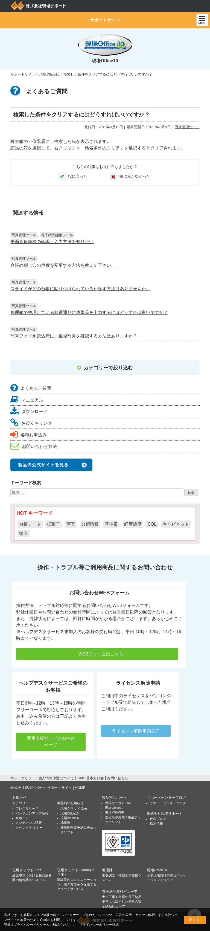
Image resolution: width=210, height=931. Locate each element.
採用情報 (156, 823)
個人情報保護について (56, 778)
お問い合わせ (117, 778)
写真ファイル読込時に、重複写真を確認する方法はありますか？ (73, 336)
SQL (152, 524)
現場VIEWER (69, 818)
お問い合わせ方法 (33, 446)
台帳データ (30, 524)
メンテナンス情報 (29, 822)
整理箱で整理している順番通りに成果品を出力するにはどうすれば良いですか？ (89, 312)
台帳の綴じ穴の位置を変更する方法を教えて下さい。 (62, 265)
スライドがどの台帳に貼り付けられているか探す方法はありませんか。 (80, 288)
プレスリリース (27, 808)
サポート (22, 818)
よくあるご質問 (30, 388)
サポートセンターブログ (166, 797)
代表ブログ (158, 819)
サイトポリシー (22, 778)
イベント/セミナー (29, 827)
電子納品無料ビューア (120, 892)
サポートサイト (105, 20)
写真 (70, 524)
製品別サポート (114, 797)
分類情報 (90, 524)
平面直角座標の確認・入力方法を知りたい (52, 241)
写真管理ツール (187, 127)
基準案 (111, 524)
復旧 (23, 533)
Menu (202, 20)
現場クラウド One (73, 808)
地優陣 (65, 822)
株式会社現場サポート (164, 814)
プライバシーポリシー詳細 (99, 925)
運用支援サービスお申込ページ (51, 741)
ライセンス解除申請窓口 (136, 731)
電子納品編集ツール (57, 235)
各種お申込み (28, 435)
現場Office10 (69, 813)
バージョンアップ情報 (32, 813)
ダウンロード (29, 411)
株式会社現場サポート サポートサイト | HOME (47, 788)
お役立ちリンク (31, 423)
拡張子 (53, 524)
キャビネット (176, 524)
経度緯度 (133, 524)
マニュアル (26, 400)
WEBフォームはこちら (97, 654)
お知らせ (19, 797)
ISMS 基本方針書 (90, 778)
